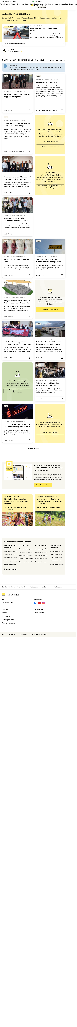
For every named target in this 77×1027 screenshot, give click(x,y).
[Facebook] (35, 603)
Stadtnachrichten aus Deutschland (13, 587)
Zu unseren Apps (7, 603)
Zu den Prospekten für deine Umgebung (15, 508)
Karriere (4, 613)
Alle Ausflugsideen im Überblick (49, 507)
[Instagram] (43, 603)
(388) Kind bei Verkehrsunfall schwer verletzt (44, 29)
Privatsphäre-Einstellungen (38, 634)
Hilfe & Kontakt (39, 613)
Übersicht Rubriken (8, 623)
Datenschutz (12, 634)
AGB (3, 634)
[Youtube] (39, 603)
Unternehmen (6, 616)
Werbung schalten (8, 620)
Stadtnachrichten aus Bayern (37, 587)
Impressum (23, 634)
